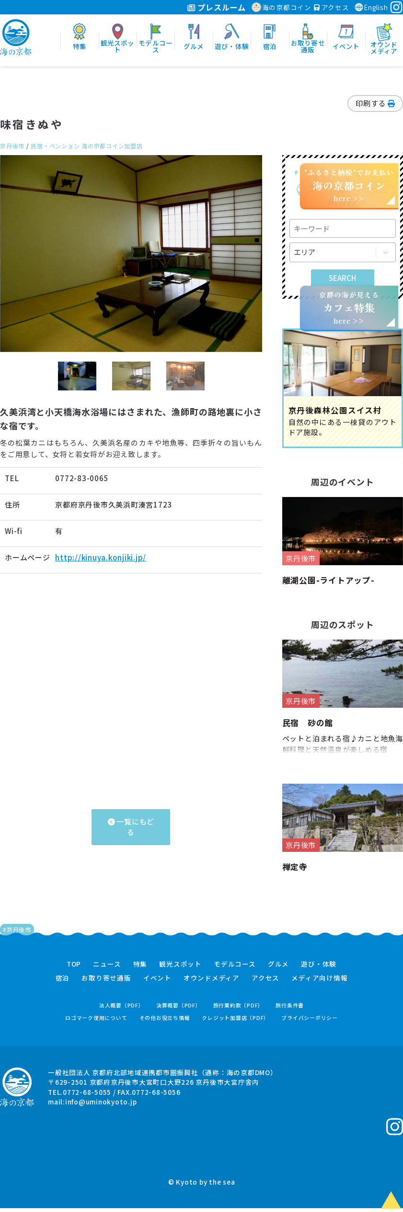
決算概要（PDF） (178, 1009)
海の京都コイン (281, 7)
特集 (140, 968)
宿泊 (63, 982)
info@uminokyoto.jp (101, 1105)
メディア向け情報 (319, 982)
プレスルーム (216, 7)
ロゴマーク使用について (96, 1021)
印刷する (375, 103)
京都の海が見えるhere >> (349, 308)
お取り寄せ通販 (106, 982)
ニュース (107, 968)
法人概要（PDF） (121, 1009)
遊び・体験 (318, 968)
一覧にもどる (131, 826)
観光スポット (180, 968)
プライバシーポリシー (309, 1021)
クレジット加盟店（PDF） (235, 1021)
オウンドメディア (212, 982)
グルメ (278, 968)
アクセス (331, 7)
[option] (131, 253)
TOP (74, 968)
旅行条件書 (290, 1009)
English (371, 7)
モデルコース (235, 968)
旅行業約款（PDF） (238, 1009)
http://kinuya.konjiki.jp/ (100, 557)
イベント (157, 982)
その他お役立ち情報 (164, 1021)
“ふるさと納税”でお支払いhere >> (349, 185)
